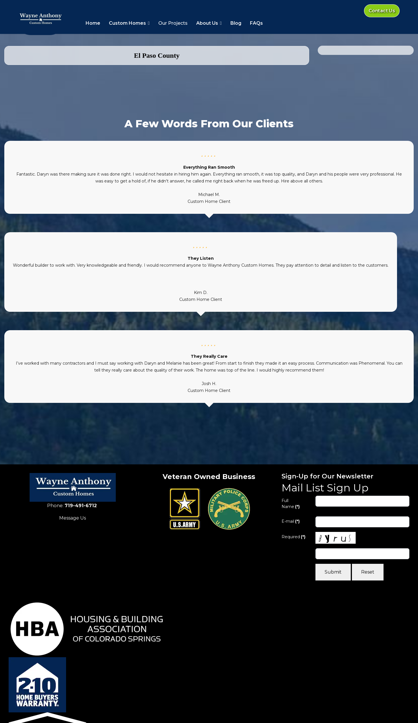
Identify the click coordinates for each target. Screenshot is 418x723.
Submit (333, 572)
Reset (367, 572)
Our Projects (173, 23)
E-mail (291, 521)
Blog (235, 23)
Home (93, 23)
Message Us (72, 518)
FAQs (256, 23)
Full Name (291, 503)
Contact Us (381, 11)
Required (293, 536)
